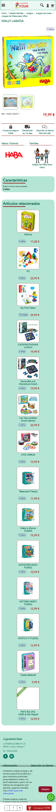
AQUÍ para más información (13, 792)
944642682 (12, 751)
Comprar (42, 808)
